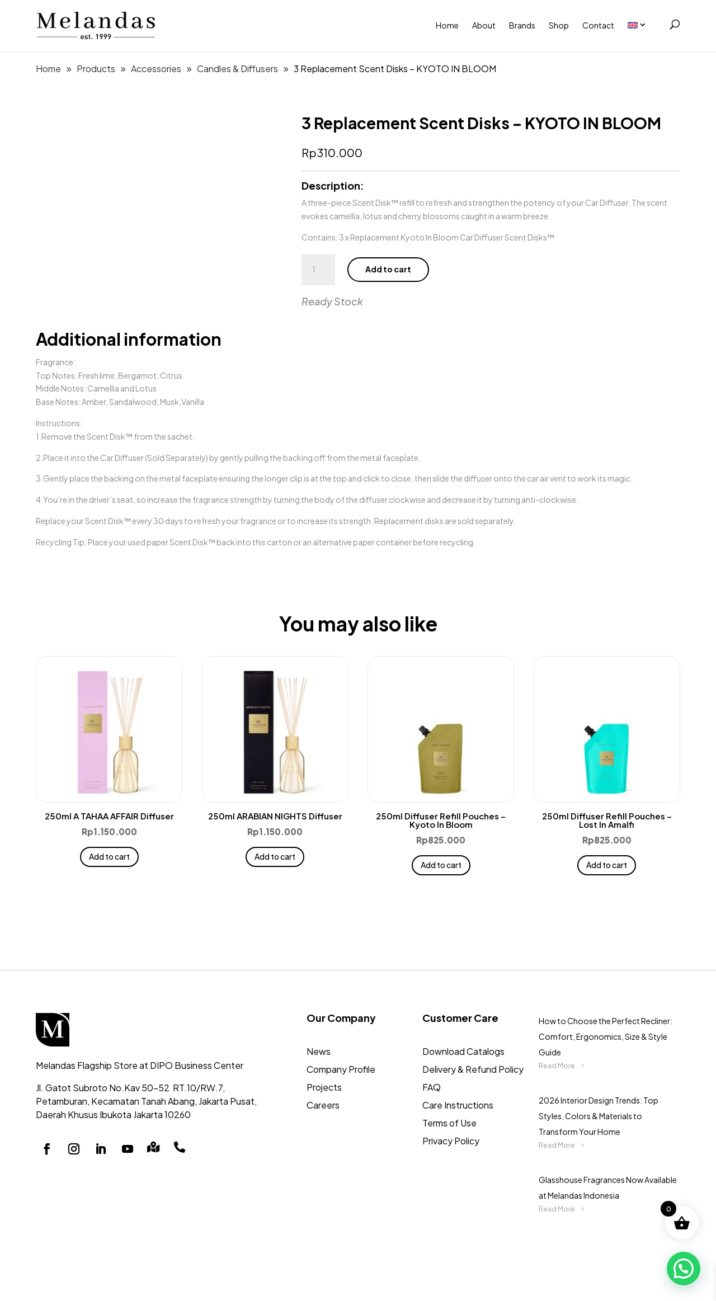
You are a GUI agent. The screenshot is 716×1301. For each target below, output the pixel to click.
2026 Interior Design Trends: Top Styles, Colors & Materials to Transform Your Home (598, 1116)
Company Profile (341, 1069)
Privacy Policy (450, 1141)
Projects (324, 1087)
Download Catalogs (463, 1051)
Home (447, 25)
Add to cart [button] (109, 856)
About (484, 25)
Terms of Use (449, 1123)
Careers (323, 1105)
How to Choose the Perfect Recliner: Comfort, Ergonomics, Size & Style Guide (605, 1036)
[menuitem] (643, 25)
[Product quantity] (318, 269)
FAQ (431, 1087)
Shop (559, 25)
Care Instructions (457, 1105)
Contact (598, 25)
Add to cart (388, 269)
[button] (683, 1268)
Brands (522, 25)
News (319, 1051)
